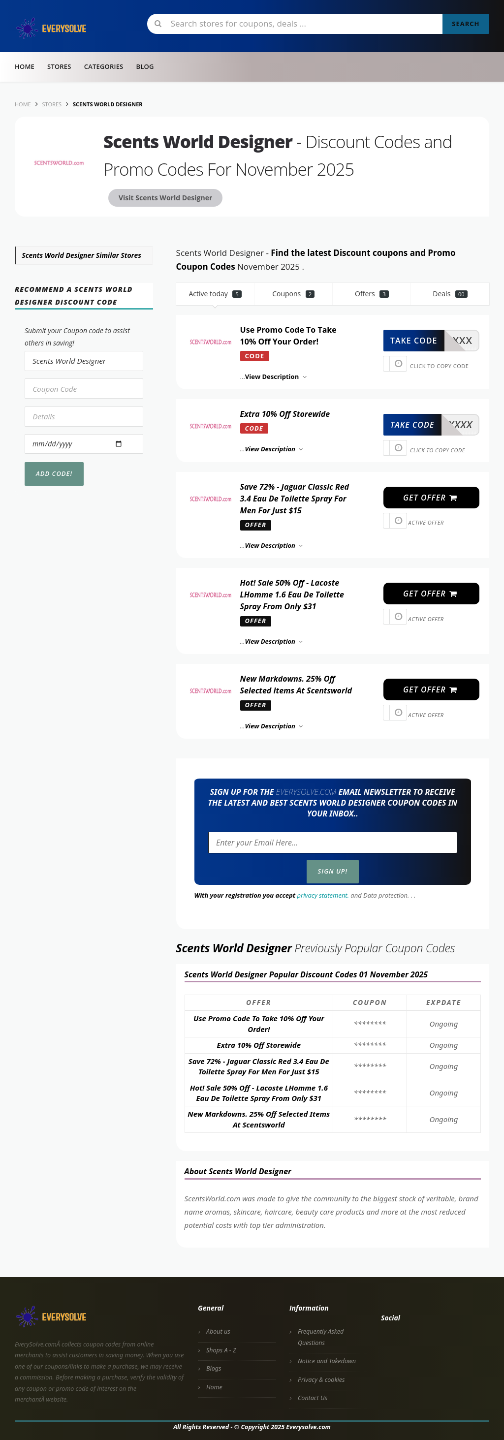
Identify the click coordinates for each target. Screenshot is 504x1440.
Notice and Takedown (327, 1361)
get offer (430, 497)
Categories (104, 66)
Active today (215, 293)
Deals (450, 293)
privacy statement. (323, 895)
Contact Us (312, 1398)
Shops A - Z (221, 1350)
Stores (59, 66)
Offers (372, 293)
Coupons (293, 293)
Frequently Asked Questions (321, 1337)
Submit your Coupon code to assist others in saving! (77, 336)
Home (24, 66)
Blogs (213, 1368)
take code (413, 340)
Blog (145, 66)
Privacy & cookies (321, 1380)
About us (218, 1331)
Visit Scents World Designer (165, 197)
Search (465, 23)
